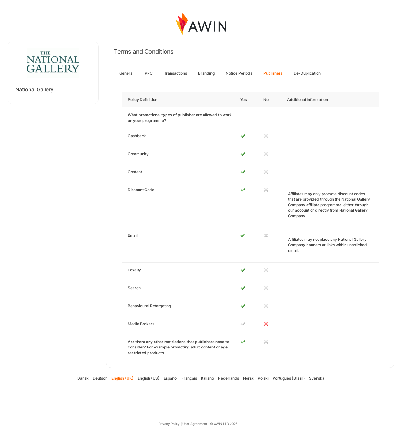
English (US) (149, 378)
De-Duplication (307, 73)
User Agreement (194, 424)
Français (189, 378)
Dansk (83, 378)
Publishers (272, 73)
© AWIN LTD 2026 (223, 424)
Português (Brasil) (289, 378)
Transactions (175, 73)
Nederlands (228, 378)
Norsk (248, 378)
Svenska (316, 378)
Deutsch (100, 378)
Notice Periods (239, 73)
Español (170, 378)
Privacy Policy (169, 424)
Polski (263, 378)
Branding (206, 73)
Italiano (207, 378)
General (126, 73)
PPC (149, 73)
